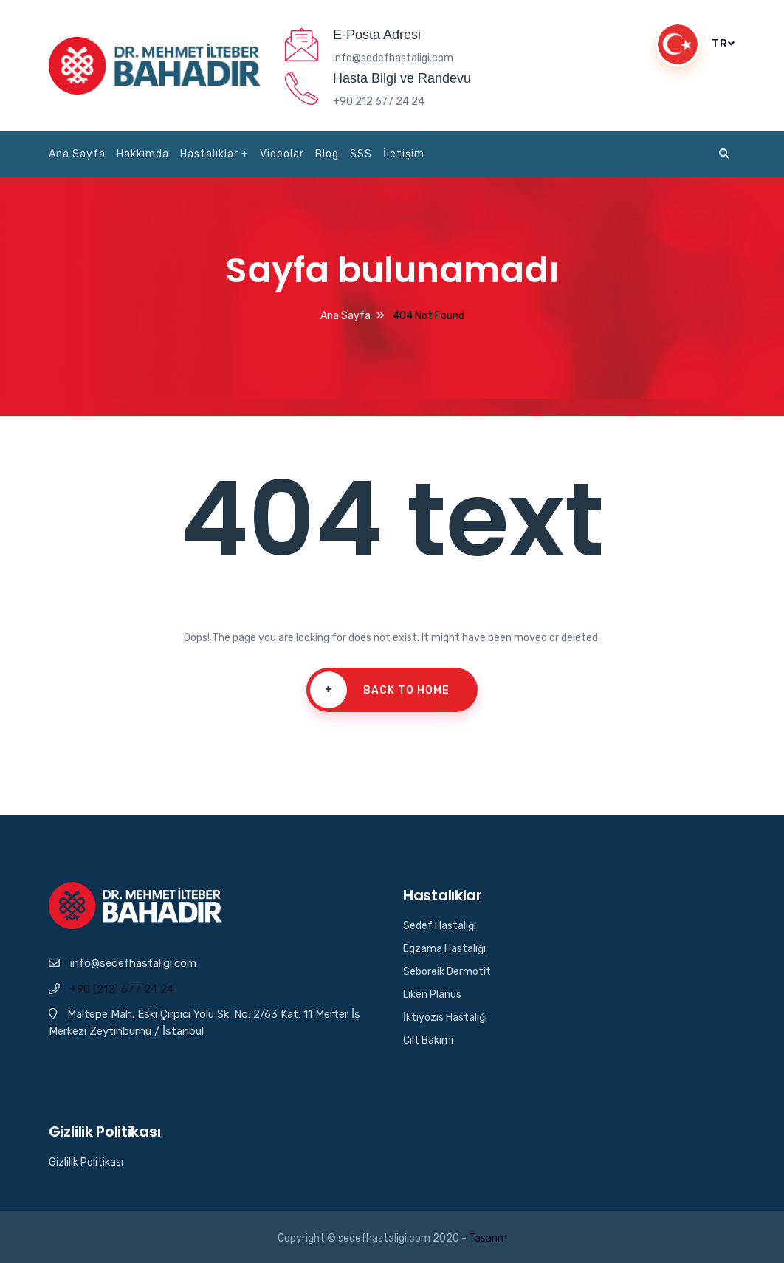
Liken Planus (432, 994)
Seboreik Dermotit (447, 971)
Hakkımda (143, 154)
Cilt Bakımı (428, 1040)
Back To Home (375, 689)
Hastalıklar (209, 154)
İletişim (403, 154)
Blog (327, 154)
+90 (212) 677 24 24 (121, 989)
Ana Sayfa (77, 154)
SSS (361, 154)
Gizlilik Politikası (86, 1162)
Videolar (282, 154)
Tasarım (488, 1238)
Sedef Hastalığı (439, 926)
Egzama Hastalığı (444, 948)
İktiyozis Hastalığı (445, 1017)
